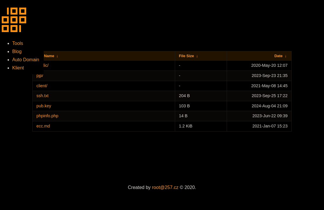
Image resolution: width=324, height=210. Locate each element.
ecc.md (43, 126)
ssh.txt (42, 95)
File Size (186, 56)
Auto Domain (25, 59)
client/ (41, 85)
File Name (45, 56)
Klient (18, 67)
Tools (17, 43)
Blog (17, 51)
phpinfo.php (47, 115)
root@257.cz (165, 187)
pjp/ (39, 75)
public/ (42, 65)
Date (278, 56)
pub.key (43, 106)
